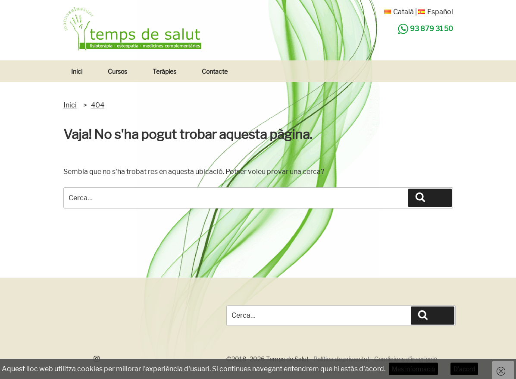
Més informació (413, 369)
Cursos (117, 71)
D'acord (464, 369)
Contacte (215, 71)
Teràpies (164, 71)
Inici (76, 71)
